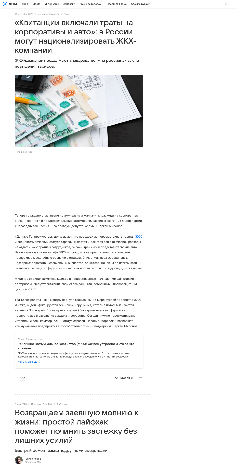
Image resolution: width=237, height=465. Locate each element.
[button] (79, 111)
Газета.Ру (54, 14)
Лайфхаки (62, 404)
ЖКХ (138, 236)
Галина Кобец (33, 458)
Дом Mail (47, 404)
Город (67, 14)
